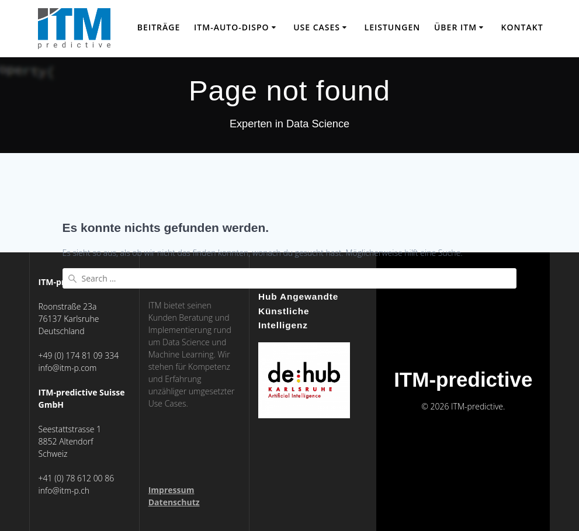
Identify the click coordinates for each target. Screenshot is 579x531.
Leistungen (393, 27)
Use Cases (316, 27)
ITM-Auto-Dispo (231, 27)
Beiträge (158, 27)
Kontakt (522, 27)
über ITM (455, 27)
